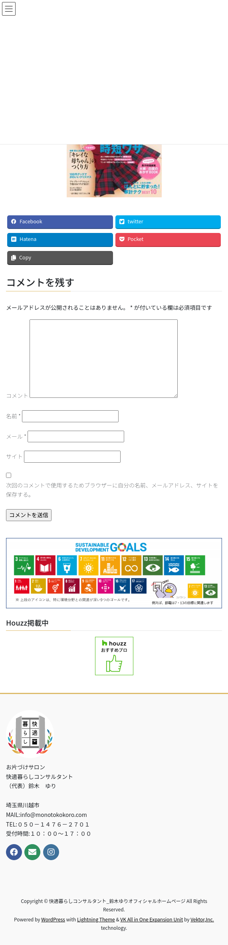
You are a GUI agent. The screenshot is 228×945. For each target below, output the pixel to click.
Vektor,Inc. (202, 919)
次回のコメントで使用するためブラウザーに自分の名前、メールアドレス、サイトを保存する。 (112, 490)
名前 (13, 416)
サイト (14, 456)
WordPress (53, 919)
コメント (17, 395)
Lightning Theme (96, 919)
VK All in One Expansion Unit (151, 919)
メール (16, 436)
